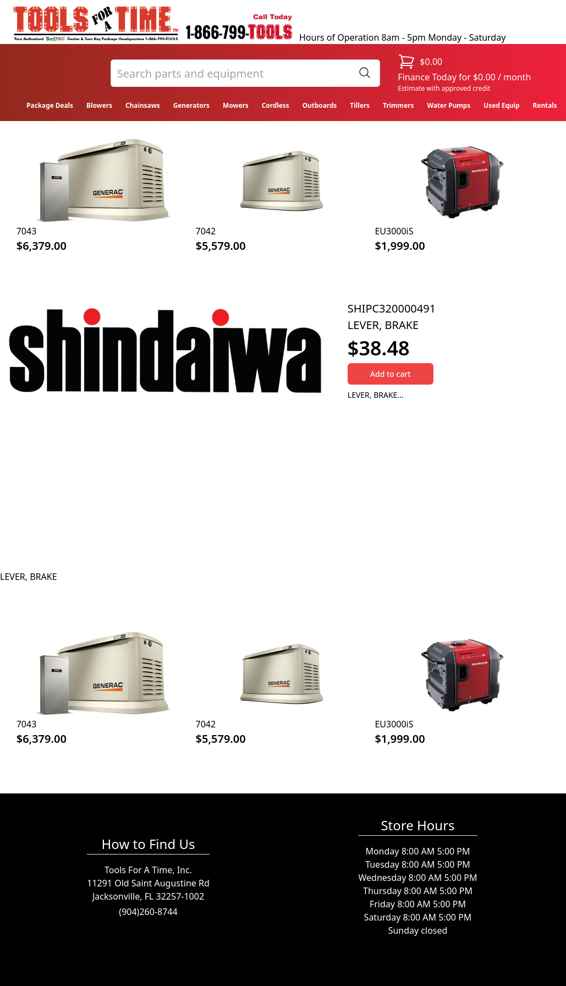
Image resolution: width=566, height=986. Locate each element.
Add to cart (390, 374)
